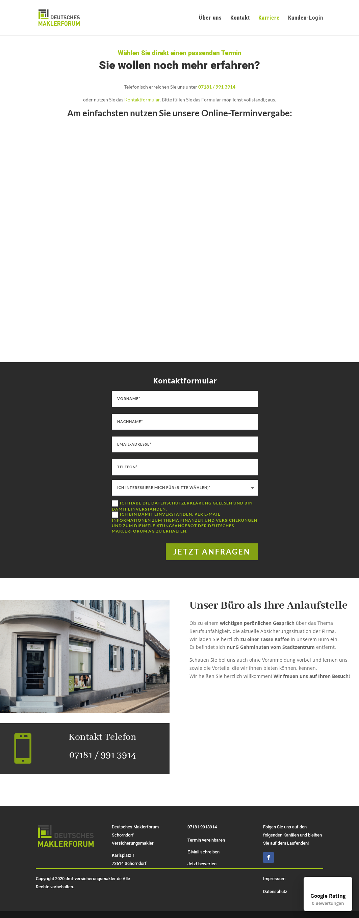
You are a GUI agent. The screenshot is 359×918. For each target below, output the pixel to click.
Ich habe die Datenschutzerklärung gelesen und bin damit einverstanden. (182, 506)
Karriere (269, 18)
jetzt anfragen (212, 551)
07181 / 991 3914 (216, 87)
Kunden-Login (305, 18)
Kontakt (240, 18)
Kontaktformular (142, 99)
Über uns (210, 18)
